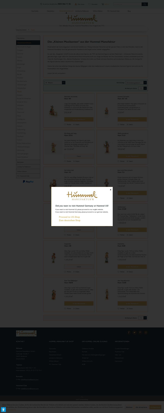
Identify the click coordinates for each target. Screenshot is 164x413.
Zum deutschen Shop (68, 220)
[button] (3, 409)
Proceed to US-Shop (68, 217)
